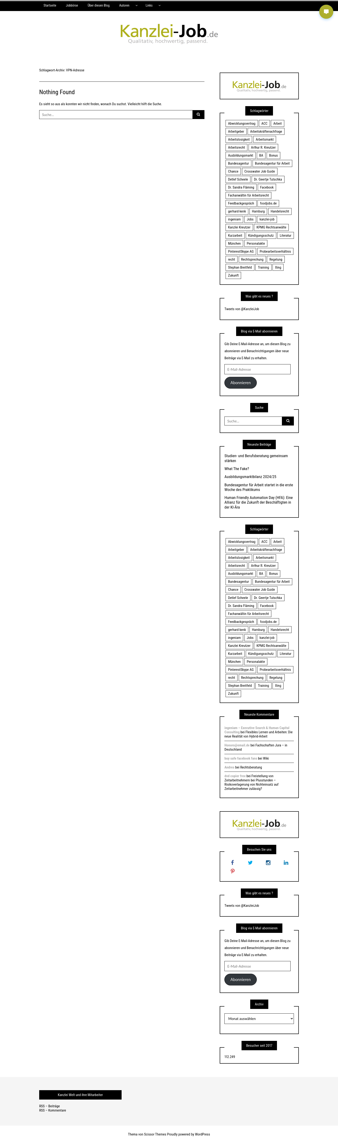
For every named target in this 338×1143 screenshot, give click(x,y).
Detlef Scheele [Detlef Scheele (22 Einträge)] (238, 179)
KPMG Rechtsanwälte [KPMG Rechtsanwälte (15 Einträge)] (271, 227)
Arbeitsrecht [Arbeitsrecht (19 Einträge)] (236, 147)
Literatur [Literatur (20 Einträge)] (286, 235)
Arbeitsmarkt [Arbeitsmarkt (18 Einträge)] (265, 139)
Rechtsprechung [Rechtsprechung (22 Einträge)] (252, 259)
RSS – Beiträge (49, 1106)
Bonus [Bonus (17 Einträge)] (273, 155)
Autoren (124, 5)
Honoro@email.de (237, 745)
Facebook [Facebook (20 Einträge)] (266, 187)
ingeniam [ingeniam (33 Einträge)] (234, 219)
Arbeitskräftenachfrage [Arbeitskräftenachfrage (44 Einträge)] (266, 131)
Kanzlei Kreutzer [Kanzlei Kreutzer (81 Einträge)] (239, 227)
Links (149, 5)
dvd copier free (235, 776)
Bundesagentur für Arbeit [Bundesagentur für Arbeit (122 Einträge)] (272, 163)
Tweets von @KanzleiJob (241, 309)
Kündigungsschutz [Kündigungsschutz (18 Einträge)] (261, 235)
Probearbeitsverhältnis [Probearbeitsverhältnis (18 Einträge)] (275, 251)
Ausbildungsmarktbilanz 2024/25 (250, 476)
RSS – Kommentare (52, 1110)
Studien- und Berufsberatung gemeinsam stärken (256, 458)
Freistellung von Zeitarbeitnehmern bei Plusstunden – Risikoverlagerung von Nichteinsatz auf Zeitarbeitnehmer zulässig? (251, 782)
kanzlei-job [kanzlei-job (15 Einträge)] (267, 219)
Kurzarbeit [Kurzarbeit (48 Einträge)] (235, 235)
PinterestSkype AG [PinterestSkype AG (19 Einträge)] (241, 251)
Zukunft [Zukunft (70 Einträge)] (233, 275)
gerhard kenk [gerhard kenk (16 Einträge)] (237, 211)
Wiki (266, 758)
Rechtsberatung (251, 767)
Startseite (50, 5)
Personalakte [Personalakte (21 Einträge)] (256, 243)
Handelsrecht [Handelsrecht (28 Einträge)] (280, 211)
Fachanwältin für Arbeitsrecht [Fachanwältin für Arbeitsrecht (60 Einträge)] (248, 195)
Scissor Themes (155, 1134)
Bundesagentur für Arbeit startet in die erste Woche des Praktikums (258, 487)
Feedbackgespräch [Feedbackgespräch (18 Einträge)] (241, 203)
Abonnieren (240, 382)
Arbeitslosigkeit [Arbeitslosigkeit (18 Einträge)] (239, 139)
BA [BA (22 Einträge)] (261, 155)
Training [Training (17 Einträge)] (263, 267)
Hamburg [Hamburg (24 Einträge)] (258, 211)
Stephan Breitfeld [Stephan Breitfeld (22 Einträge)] (240, 267)
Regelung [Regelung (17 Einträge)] (275, 259)
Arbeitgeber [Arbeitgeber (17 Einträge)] (236, 131)
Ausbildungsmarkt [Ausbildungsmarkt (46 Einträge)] (240, 155)
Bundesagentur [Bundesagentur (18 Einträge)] (238, 163)
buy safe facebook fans (240, 758)
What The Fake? (236, 468)
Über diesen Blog (99, 5)
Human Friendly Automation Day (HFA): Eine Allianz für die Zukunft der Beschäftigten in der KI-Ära (258, 502)
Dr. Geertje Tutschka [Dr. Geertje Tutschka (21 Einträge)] (268, 179)
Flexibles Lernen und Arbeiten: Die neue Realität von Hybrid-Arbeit (258, 734)
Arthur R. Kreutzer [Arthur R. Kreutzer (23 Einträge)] (263, 147)
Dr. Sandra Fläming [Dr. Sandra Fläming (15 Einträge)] (241, 187)
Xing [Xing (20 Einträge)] (278, 267)
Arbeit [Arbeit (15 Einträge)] (277, 123)
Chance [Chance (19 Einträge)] (233, 171)
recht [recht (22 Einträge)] (231, 259)
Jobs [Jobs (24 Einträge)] (250, 219)
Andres (229, 767)
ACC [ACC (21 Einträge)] (264, 123)
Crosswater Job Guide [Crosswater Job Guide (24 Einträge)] (259, 171)
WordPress (202, 1134)
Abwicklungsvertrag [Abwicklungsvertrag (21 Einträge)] (241, 123)
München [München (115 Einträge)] (234, 243)
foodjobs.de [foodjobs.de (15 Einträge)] (268, 203)
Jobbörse (72, 5)
